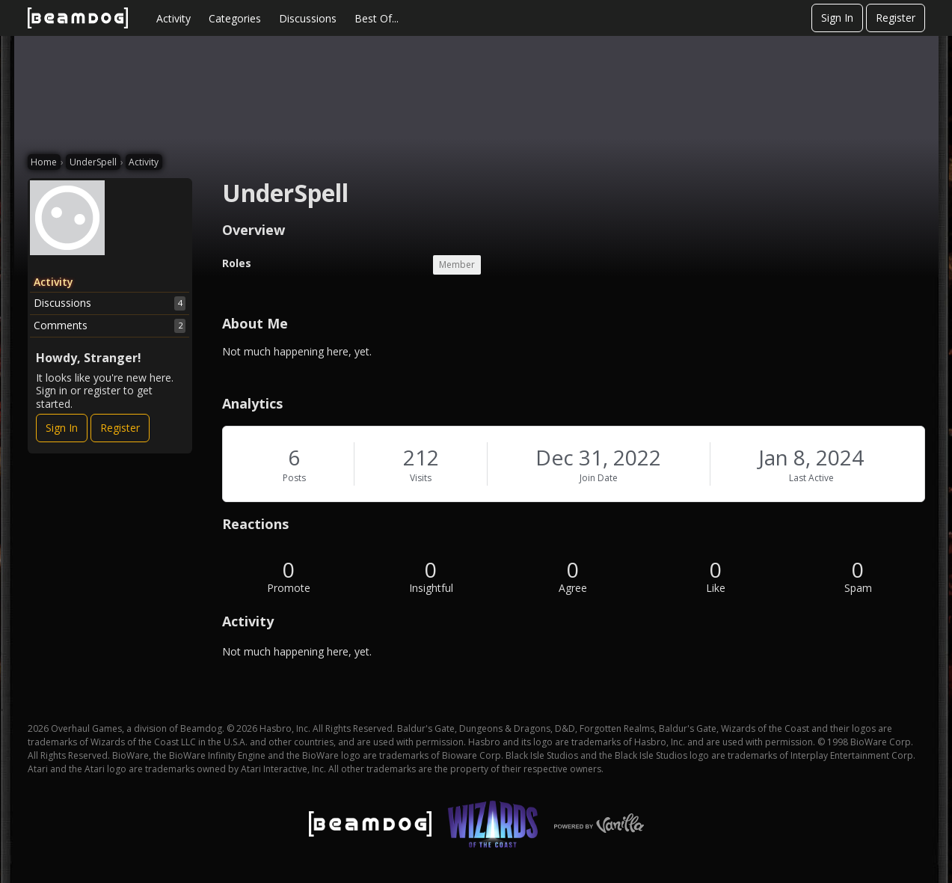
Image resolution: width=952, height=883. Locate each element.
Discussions (308, 18)
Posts (294, 477)
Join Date (599, 477)
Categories (235, 18)
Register (895, 17)
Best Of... (376, 18)
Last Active (811, 477)
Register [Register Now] (120, 428)
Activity (173, 18)
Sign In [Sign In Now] (62, 428)
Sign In (837, 17)
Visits (421, 477)
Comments (110, 325)
